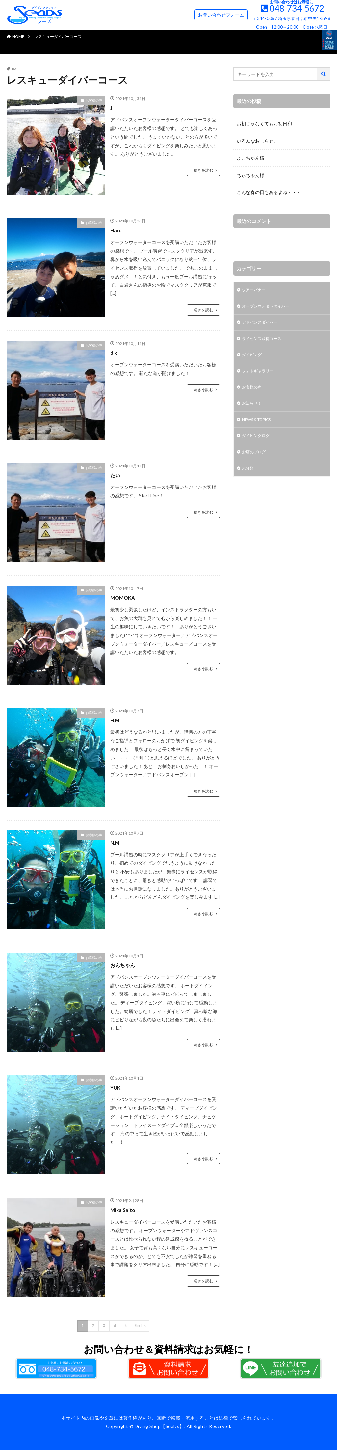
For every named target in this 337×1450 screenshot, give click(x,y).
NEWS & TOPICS (260, 428)
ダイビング (253, 359)
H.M (115, 720)
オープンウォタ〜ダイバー (269, 308)
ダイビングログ (258, 445)
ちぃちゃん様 (250, 175)
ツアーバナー (256, 290)
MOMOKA (125, 597)
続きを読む (203, 170)
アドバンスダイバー (262, 325)
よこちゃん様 (250, 158)
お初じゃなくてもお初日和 (264, 123)
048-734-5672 (297, 8)
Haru (116, 230)
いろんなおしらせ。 (257, 141)
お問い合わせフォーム (221, 14)
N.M (115, 842)
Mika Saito (124, 1209)
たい (116, 475)
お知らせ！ (253, 411)
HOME (18, 36)
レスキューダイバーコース (58, 36)
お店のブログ (256, 462)
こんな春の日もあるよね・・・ (269, 192)
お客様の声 (94, 100)
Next (138, 1325)
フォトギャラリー (260, 376)
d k (114, 352)
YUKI (117, 1087)
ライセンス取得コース (265, 342)
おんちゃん (125, 964)
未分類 (249, 479)
